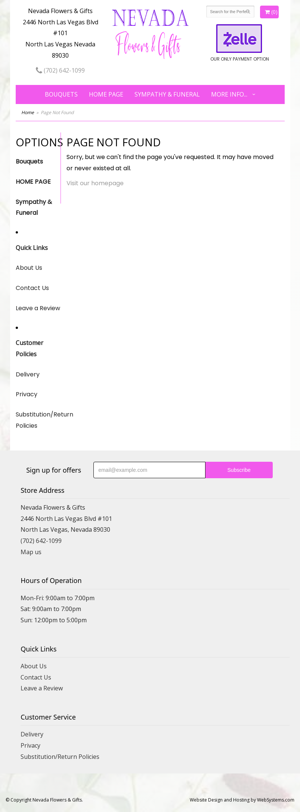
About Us (29, 267)
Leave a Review (38, 308)
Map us (31, 552)
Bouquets (61, 94)
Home (27, 112)
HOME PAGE (106, 94)
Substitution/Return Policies (38, 420)
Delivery (28, 374)
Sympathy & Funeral (167, 94)
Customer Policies (29, 348)
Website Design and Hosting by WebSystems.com (242, 800)
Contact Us (32, 288)
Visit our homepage (95, 183)
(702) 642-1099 (60, 70)
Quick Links (32, 248)
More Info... (229, 94)
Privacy (26, 394)
